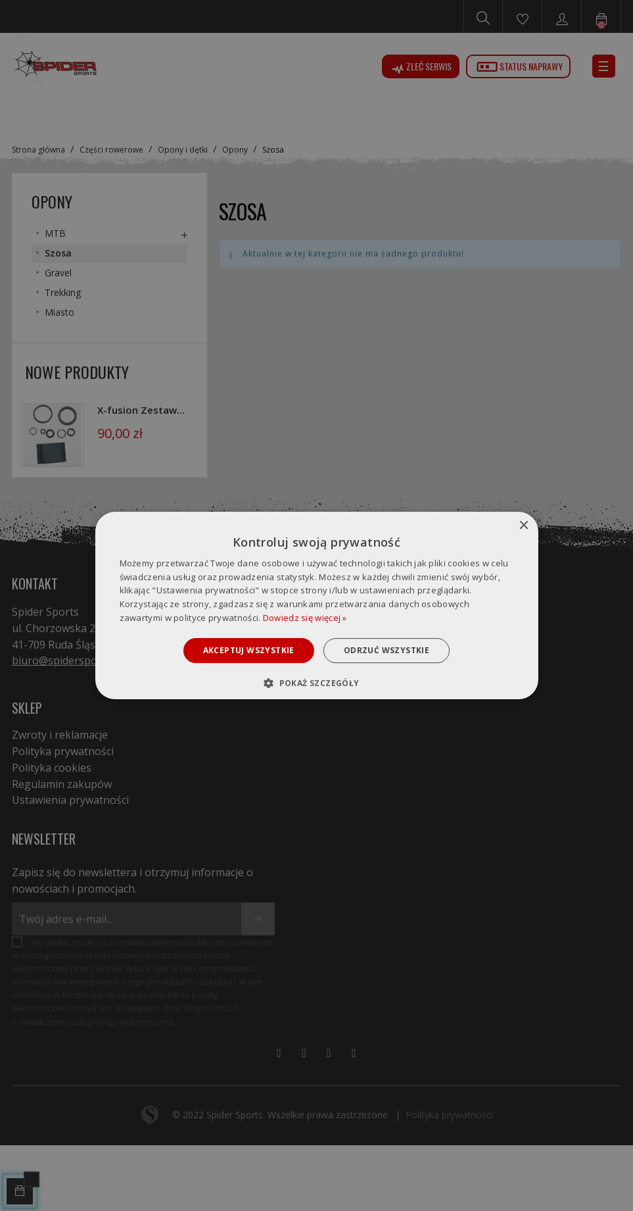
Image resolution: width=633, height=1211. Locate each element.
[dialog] (316, 606)
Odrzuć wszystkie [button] (386, 650)
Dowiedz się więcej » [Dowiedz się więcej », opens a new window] (305, 618)
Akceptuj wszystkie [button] (248, 650)
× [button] (523, 526)
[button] (316, 682)
